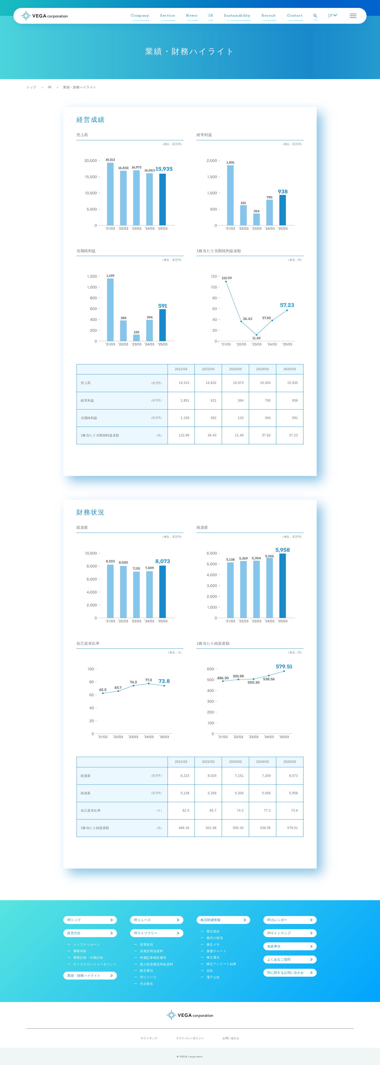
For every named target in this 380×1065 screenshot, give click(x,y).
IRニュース (142, 920)
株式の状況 (215, 938)
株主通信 (146, 970)
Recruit (269, 15)
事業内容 (80, 951)
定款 (210, 970)
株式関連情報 (211, 920)
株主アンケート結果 (221, 964)
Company (140, 15)
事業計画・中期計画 (88, 958)
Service (167, 15)
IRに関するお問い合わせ (285, 973)
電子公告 (213, 977)
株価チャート (217, 951)
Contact (295, 15)
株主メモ (213, 944)
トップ (31, 87)
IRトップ (74, 920)
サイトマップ (149, 1038)
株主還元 (213, 957)
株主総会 (213, 931)
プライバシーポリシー (190, 1038)
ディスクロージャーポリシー (95, 964)
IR (210, 15)
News (191, 15)
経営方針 (73, 933)
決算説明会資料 (151, 951)
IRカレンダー (277, 920)
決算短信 (146, 944)
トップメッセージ (86, 944)
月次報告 (146, 984)
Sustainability (237, 15)
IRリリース (148, 977)
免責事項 (274, 946)
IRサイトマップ (279, 933)
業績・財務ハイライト (84, 975)
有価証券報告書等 (153, 958)
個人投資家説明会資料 (156, 964)
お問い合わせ (230, 1038)
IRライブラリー (146, 933)
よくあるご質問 (279, 959)
